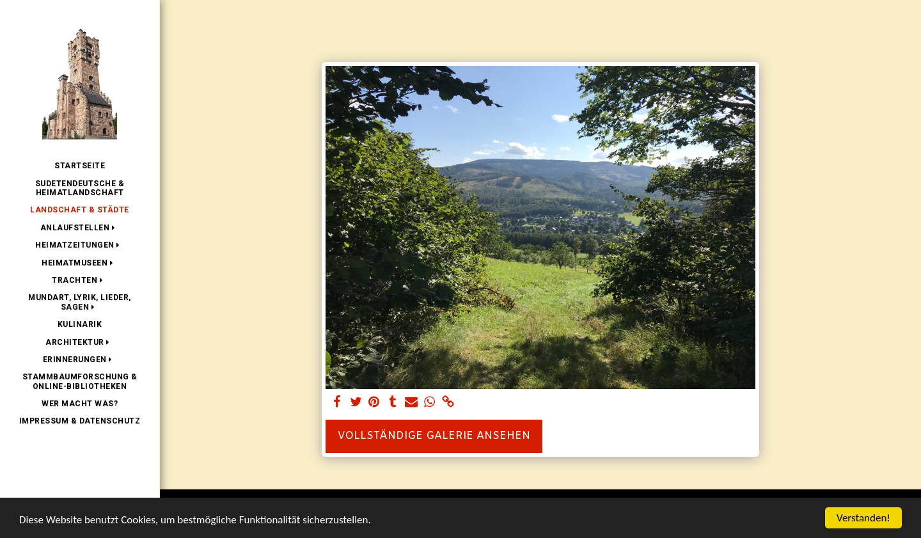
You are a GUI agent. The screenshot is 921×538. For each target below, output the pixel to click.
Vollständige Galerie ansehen (434, 436)
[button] (80, 227)
